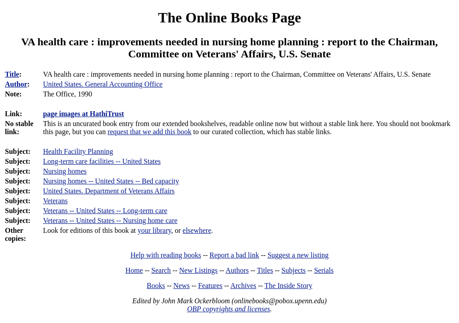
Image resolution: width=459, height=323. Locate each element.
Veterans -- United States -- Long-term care (105, 210)
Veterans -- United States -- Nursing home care (110, 220)
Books (156, 285)
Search (161, 270)
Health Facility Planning (78, 151)
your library (154, 230)
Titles (265, 270)
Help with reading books (165, 255)
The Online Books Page (229, 17)
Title (12, 74)
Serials (324, 270)
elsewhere (196, 230)
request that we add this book (149, 131)
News (181, 285)
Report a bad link (234, 255)
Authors (237, 270)
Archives (243, 285)
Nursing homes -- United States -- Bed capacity (111, 181)
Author (16, 84)
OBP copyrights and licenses (228, 309)
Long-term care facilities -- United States (102, 161)
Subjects (293, 270)
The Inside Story (288, 285)
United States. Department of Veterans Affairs (109, 191)
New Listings (198, 270)
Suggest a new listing (298, 255)
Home (134, 270)
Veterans (55, 201)
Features (210, 285)
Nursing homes (65, 171)
